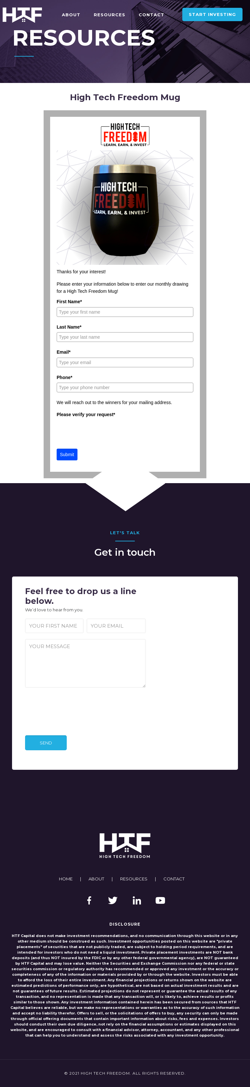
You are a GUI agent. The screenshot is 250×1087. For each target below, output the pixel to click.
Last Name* (69, 327)
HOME (66, 878)
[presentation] (106, 432)
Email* (64, 352)
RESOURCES (133, 878)
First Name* (69, 301)
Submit (67, 454)
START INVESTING (212, 14)
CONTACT (174, 878)
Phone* (64, 377)
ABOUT (96, 878)
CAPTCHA (38, 695)
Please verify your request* (86, 414)
